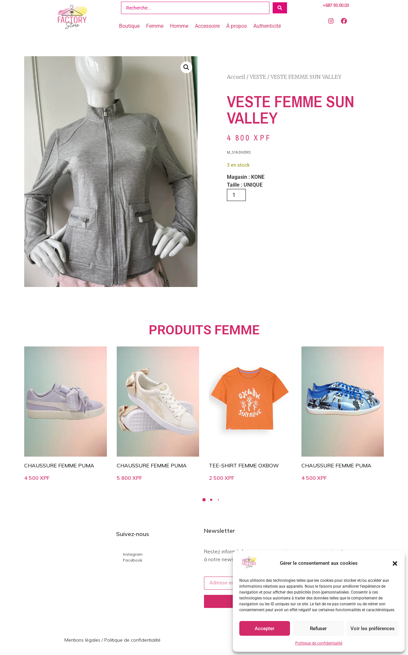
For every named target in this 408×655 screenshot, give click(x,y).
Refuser (318, 628)
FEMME (237, 330)
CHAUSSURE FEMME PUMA (59, 465)
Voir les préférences (372, 628)
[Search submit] (280, 7)
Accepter (264, 628)
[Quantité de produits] (236, 195)
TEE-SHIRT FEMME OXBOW (244, 465)
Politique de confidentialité (318, 643)
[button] (395, 563)
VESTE (258, 77)
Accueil (236, 77)
